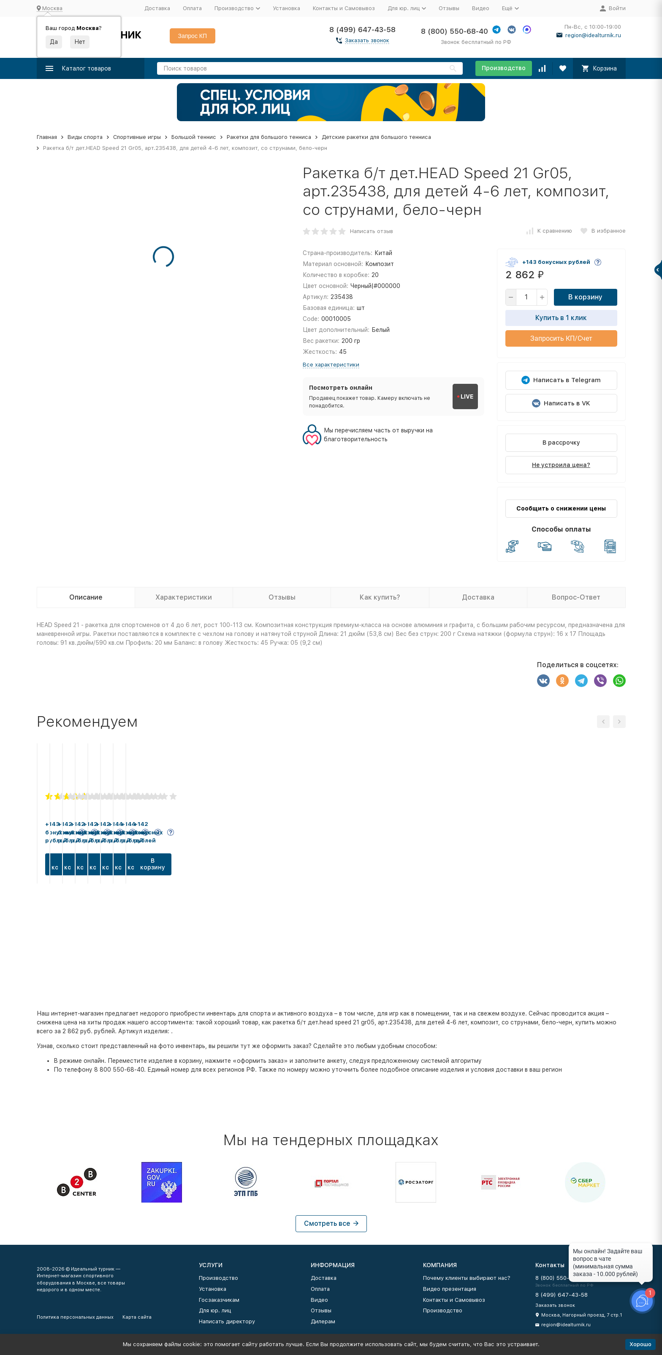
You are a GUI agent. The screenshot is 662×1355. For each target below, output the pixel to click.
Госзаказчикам (219, 1300)
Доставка (157, 8)
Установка (286, 8)
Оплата (192, 8)
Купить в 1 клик (561, 318)
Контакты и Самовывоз (344, 8)
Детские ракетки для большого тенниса (376, 137)
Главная (47, 137)
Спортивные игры (137, 137)
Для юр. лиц (215, 1310)
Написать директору (227, 1321)
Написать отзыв (371, 231)
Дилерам (323, 1321)
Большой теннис (193, 137)
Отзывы (449, 8)
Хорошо (640, 1344)
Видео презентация (449, 1289)
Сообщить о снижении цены (561, 508)
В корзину (585, 297)
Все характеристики (331, 364)
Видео (480, 8)
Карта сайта (137, 1317)
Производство (504, 68)
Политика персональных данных (75, 1317)
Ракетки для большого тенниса (269, 137)
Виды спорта (85, 137)
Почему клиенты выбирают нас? (466, 1278)
